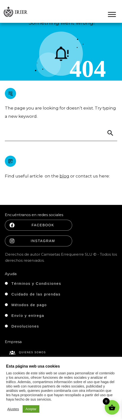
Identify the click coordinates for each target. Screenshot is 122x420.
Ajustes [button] (13, 409)
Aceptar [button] (31, 409)
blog (64, 176)
